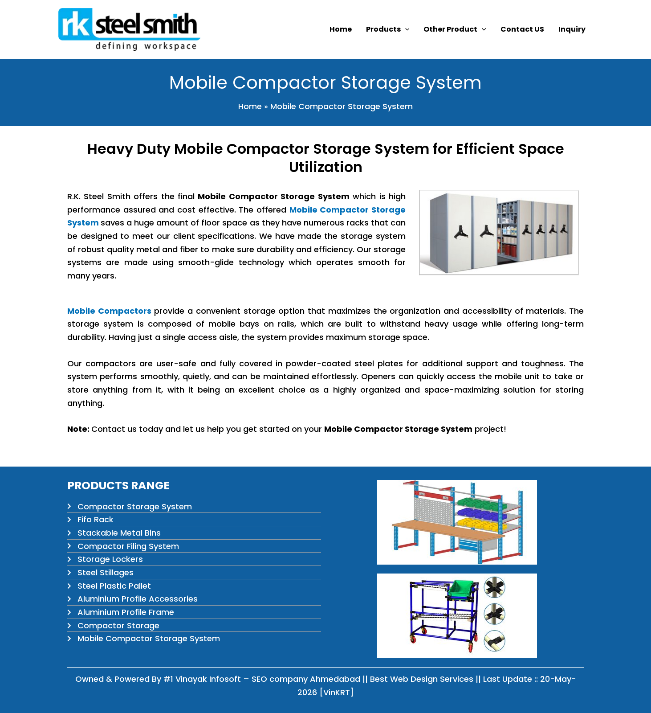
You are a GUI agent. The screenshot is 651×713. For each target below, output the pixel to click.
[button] (405, 29)
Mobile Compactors (109, 310)
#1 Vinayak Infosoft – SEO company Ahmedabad (261, 678)
